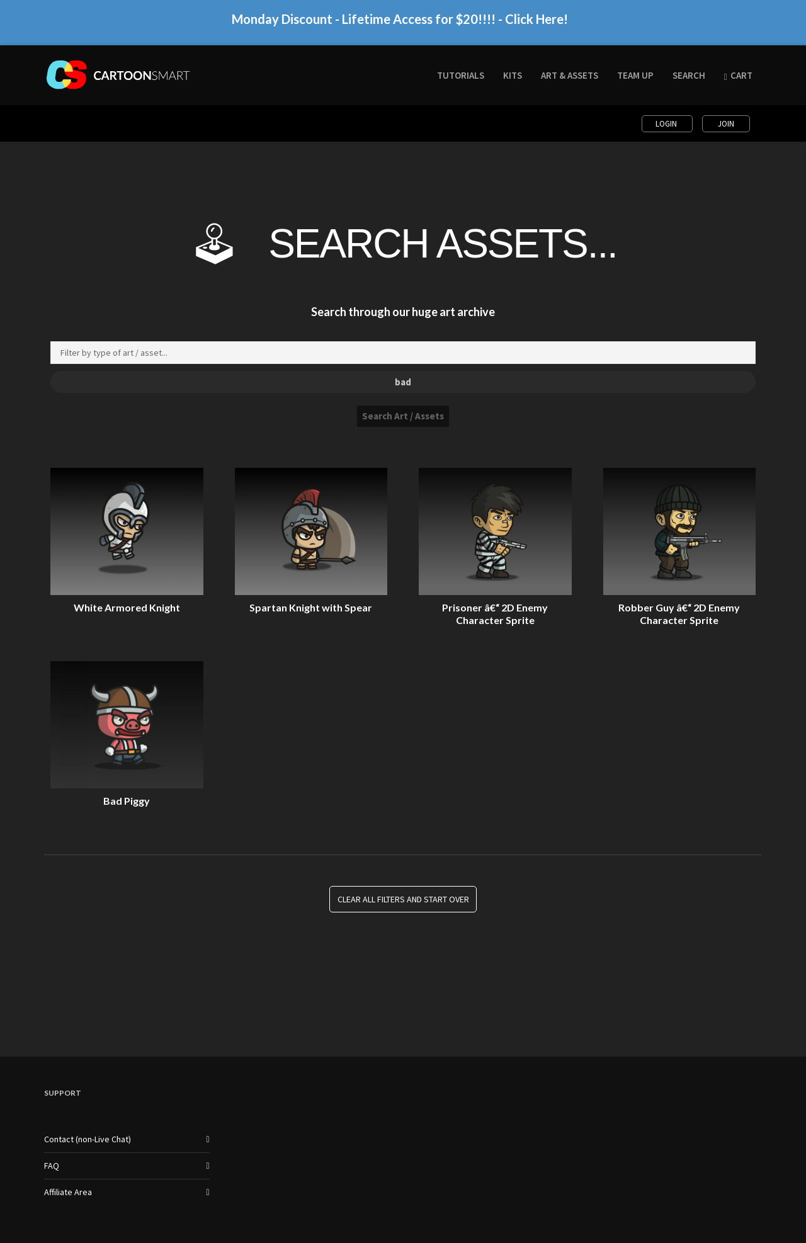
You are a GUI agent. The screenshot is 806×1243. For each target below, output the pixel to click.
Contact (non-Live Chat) (87, 1139)
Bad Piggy (126, 801)
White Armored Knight (127, 607)
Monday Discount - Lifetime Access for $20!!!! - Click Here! (400, 25)
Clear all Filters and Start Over (403, 899)
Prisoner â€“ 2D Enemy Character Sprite (495, 613)
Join (726, 123)
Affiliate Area (68, 1192)
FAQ (51, 1165)
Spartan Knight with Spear (310, 607)
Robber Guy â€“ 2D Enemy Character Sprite (679, 613)
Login (667, 123)
